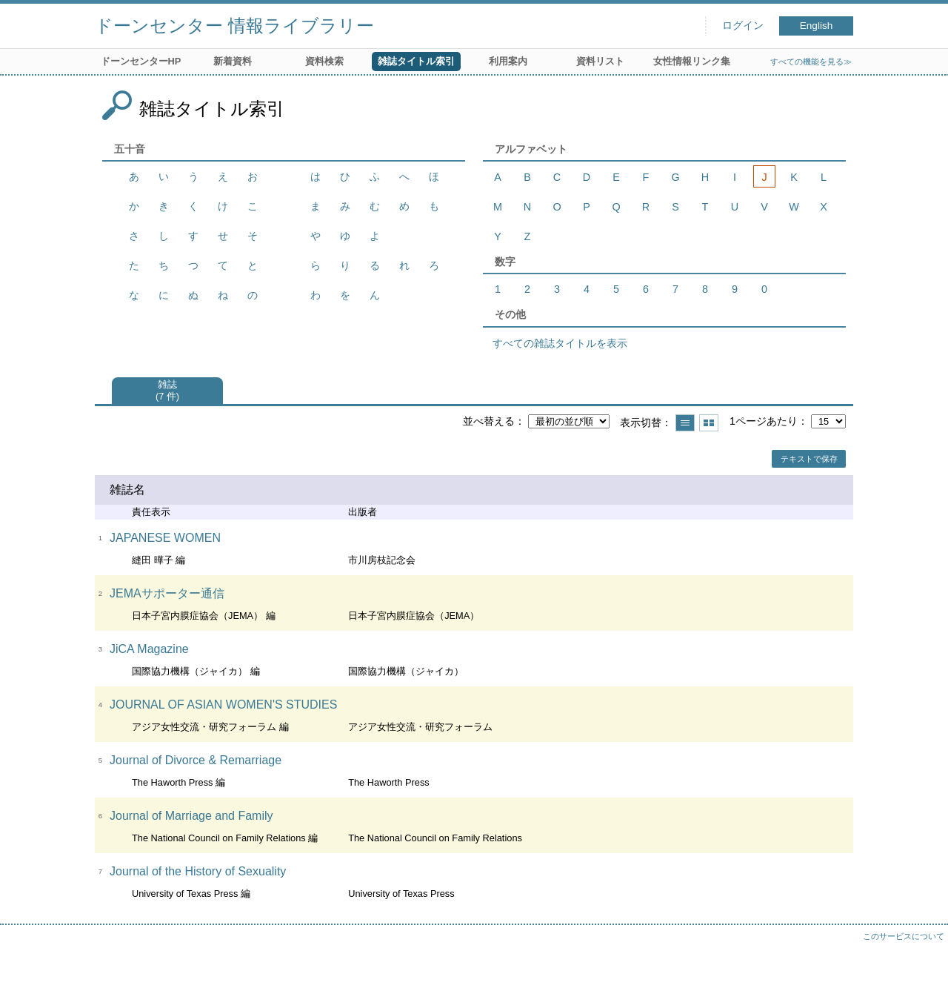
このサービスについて (903, 936)
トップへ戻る (922, 965)
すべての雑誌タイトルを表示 (560, 343)
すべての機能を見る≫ (811, 61)
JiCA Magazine (149, 649)
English (816, 25)
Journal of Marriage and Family (191, 815)
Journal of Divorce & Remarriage (195, 760)
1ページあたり (764, 421)
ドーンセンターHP (141, 61)
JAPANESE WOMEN (165, 537)
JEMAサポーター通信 (167, 593)
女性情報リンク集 (691, 61)
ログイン (743, 25)
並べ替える (489, 421)
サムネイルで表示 (708, 422)
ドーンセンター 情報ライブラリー (234, 26)
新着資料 (232, 61)
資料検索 (324, 61)
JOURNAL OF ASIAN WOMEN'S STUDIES (223, 704)
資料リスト (600, 61)
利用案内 (508, 61)
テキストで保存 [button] (809, 458)
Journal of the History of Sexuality (198, 871)
